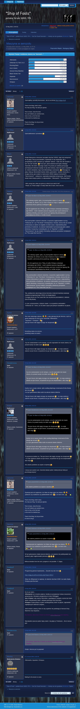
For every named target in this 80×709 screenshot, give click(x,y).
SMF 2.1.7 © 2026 (8, 704)
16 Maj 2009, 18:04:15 (30, 588)
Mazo (9, 154)
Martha (9, 657)
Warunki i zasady (65, 704)
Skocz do (47, 693)
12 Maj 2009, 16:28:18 (30, 130)
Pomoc (58, 704)
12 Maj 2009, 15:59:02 (30, 96)
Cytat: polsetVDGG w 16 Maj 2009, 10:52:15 (40, 482)
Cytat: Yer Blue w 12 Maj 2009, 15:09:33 (39, 195)
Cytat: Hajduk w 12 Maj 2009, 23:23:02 (39, 244)
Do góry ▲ (73, 704)
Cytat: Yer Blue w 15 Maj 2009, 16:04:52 (39, 367)
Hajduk (9, 191)
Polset (9, 406)
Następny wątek (68, 48)
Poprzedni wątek (56, 48)
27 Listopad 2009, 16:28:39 (32, 656)
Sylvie (71, 36)
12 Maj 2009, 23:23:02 (30, 191)
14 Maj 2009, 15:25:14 (30, 240)
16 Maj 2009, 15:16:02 (30, 524)
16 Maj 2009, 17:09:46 (30, 567)
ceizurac (10, 97)
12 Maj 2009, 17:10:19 (30, 154)
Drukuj (71, 91)
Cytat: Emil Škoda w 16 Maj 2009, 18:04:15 (40, 634)
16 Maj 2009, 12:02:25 (30, 477)
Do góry (8, 681)
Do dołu (8, 91)
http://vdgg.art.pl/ (61, 100)
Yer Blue (10, 130)
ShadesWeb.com (18, 706)
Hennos (10, 524)
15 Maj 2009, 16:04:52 (30, 339)
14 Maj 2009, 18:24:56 (30, 312)
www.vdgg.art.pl (55, 615)
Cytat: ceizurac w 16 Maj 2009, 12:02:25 (39, 528)
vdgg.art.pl (53, 25)
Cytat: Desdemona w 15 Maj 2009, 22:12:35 (40, 410)
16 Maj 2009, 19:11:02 (30, 630)
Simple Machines (18, 704)
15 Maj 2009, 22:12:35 (30, 363)
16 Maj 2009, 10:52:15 (30, 405)
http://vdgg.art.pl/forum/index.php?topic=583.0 (39, 575)
